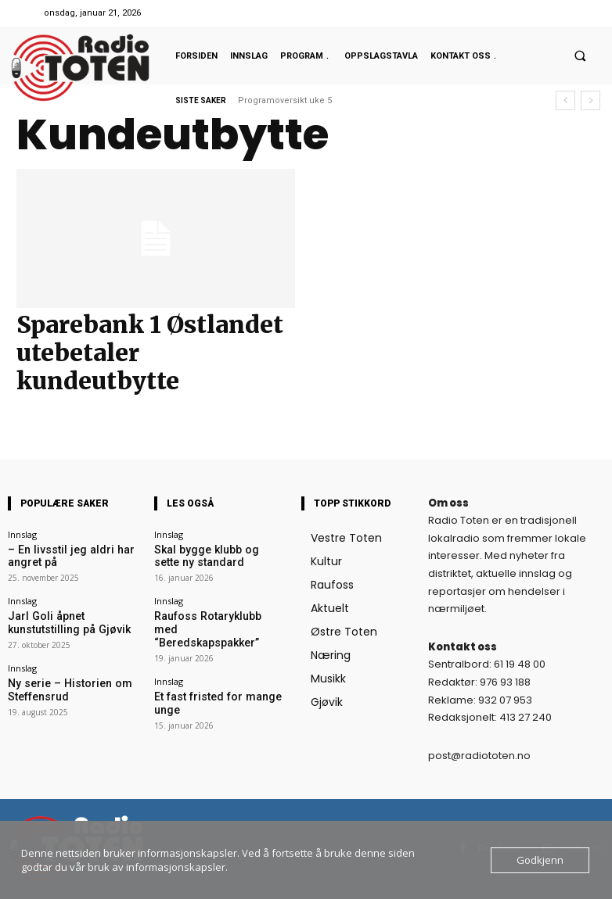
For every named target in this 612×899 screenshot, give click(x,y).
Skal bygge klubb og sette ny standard (212, 553)
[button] (579, 55)
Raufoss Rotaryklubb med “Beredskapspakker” (206, 614)
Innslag (22, 534)
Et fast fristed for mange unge (214, 670)
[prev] (565, 100)
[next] (590, 100)
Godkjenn (540, 860)
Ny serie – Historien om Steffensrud (55, 675)
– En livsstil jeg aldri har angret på (70, 553)
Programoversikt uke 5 (285, 100)
